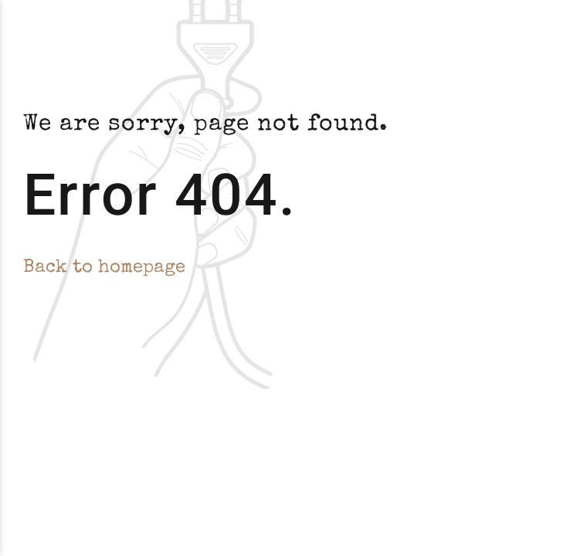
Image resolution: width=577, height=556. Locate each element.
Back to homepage (104, 268)
